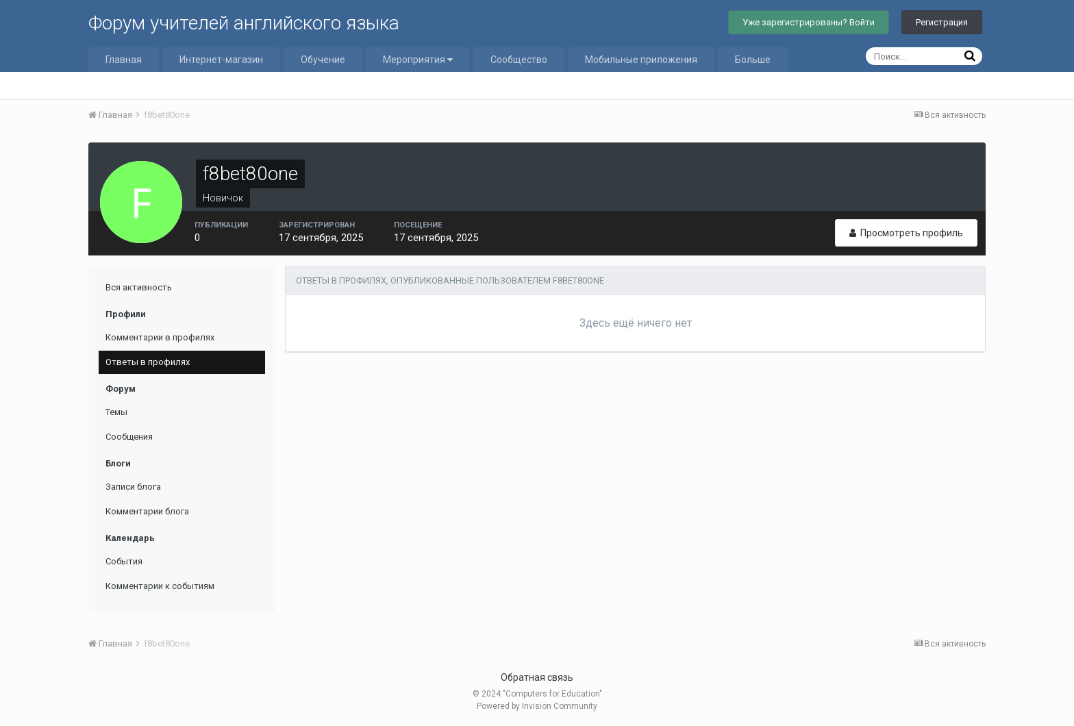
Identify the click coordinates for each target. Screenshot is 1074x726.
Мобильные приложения (641, 59)
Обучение (323, 59)
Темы (116, 412)
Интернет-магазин (221, 59)
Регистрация (942, 22)
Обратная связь (537, 677)
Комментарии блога (147, 511)
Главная (123, 59)
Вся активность (138, 287)
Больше (753, 59)
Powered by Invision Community (537, 706)
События (123, 561)
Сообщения (129, 436)
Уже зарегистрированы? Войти (808, 22)
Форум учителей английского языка (243, 23)
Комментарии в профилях (159, 337)
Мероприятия (418, 59)
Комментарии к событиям (159, 586)
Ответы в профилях (147, 362)
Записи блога (133, 486)
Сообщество (518, 59)
